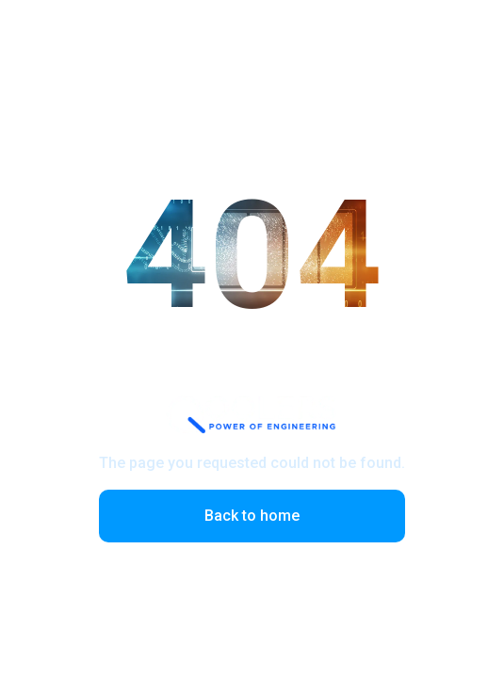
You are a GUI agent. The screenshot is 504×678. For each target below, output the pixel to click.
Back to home (252, 516)
